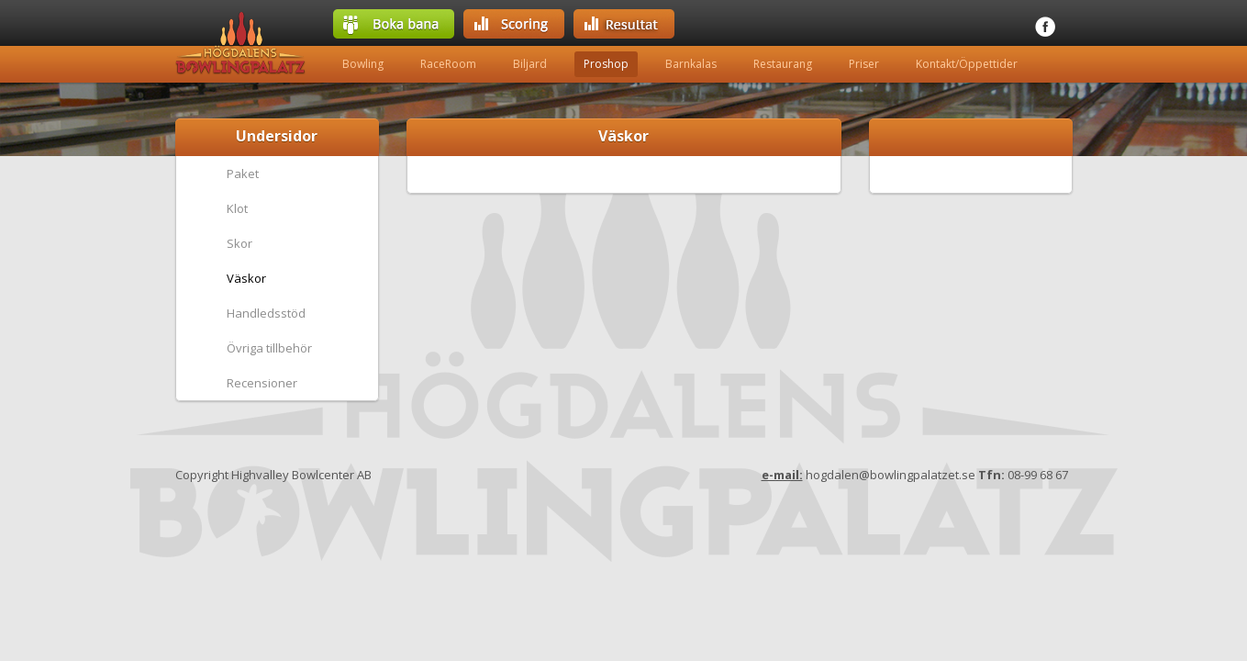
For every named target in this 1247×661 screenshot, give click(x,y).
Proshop (606, 64)
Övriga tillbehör (269, 348)
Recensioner (262, 383)
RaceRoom (448, 64)
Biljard (530, 64)
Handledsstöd (266, 313)
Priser (864, 64)
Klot (237, 208)
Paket (243, 173)
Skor (239, 243)
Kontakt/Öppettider (967, 64)
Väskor (246, 278)
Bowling (363, 64)
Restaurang (782, 64)
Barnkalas (691, 64)
